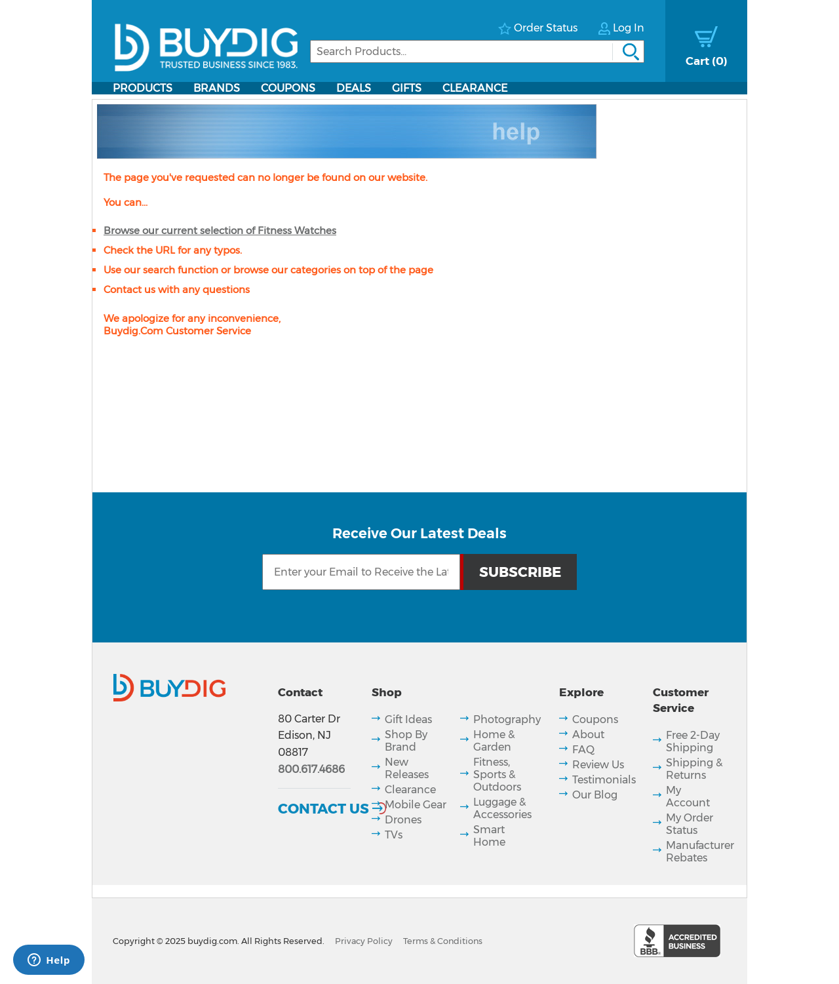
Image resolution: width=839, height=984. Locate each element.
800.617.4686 (311, 769)
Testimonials (604, 780)
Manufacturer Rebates (700, 851)
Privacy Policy (364, 941)
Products (142, 88)
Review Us (598, 764)
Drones (403, 820)
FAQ (583, 749)
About (588, 734)
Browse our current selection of (220, 230)
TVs (393, 835)
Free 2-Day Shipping (693, 741)
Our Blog (594, 795)
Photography (507, 719)
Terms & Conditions (442, 941)
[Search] (477, 51)
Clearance (474, 88)
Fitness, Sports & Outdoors (497, 774)
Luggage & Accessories (502, 808)
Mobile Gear (415, 804)
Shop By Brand (406, 740)
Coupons (288, 88)
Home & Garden (494, 740)
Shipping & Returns (694, 769)
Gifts (406, 88)
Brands (216, 88)
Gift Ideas (408, 719)
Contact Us (323, 808)
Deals (353, 88)
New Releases (407, 768)
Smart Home (489, 835)
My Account (688, 796)
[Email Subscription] (361, 572)
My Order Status (689, 824)
